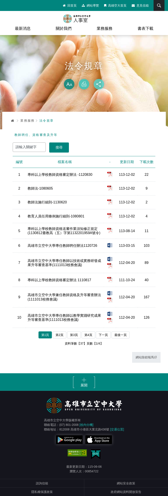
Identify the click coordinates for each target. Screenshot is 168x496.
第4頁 (88, 335)
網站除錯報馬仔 (146, 357)
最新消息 (23, 28)
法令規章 (46, 120)
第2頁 (59, 335)
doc (110, 245)
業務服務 (104, 28)
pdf (110, 174)
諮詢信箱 (42, 483)
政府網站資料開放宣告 (126, 492)
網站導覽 (90, 5)
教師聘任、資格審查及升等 (36, 135)
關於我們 (64, 28)
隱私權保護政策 (42, 492)
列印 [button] (84, 84)
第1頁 (45, 335)
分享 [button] (99, 84)
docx (110, 259)
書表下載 (145, 28)
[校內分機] (86, 425)
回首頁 (70, 5)
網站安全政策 (126, 483)
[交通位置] (117, 429)
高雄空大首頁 (115, 5)
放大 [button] (69, 84)
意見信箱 (140, 5)
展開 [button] (84, 385)
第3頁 (74, 335)
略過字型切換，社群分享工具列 (84, 74)
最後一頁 (120, 335)
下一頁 (103, 335)
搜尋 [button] (159, 5)
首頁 (12, 120)
